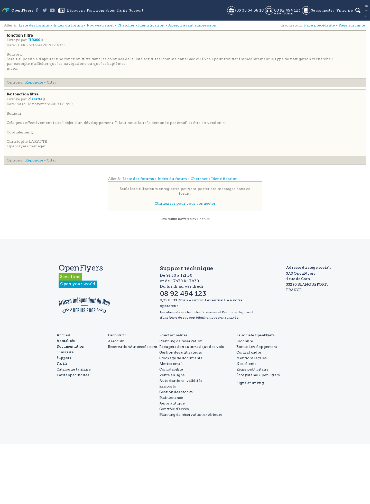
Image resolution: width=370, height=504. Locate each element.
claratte (35, 99)
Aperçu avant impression (192, 25)
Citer (51, 82)
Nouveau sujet (100, 25)
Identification (151, 25)
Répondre (34, 82)
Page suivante (351, 25)
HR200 (34, 40)
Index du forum (68, 25)
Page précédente (319, 25)
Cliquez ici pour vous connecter (185, 203)
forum (172, 219)
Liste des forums (34, 25)
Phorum (203, 219)
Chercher (125, 25)
